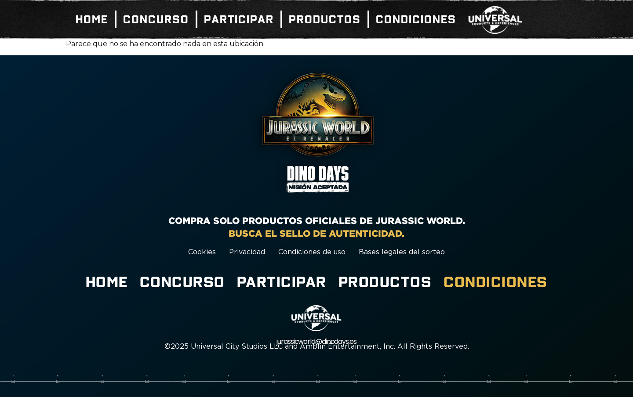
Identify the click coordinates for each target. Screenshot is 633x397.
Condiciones (416, 19)
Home (92, 19)
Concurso (156, 19)
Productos (325, 19)
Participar (239, 19)
